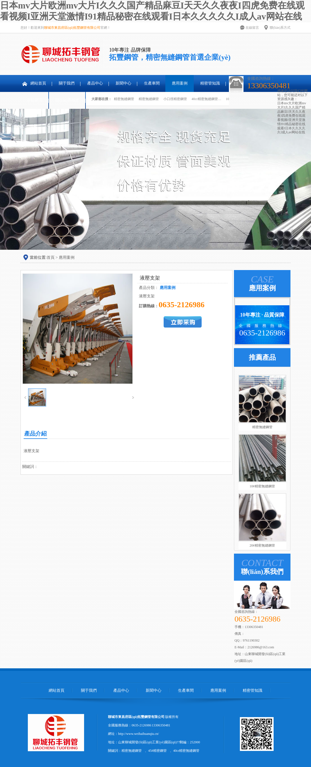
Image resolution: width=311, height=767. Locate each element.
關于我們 (67, 83)
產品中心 (95, 83)
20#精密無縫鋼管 (262, 545)
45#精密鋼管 (157, 751)
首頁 (51, 257)
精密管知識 (210, 83)
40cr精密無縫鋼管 (186, 751)
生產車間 (152, 83)
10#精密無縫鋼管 (262, 486)
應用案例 (180, 83)
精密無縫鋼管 (124, 99)
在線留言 (252, 28)
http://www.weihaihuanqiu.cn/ (138, 734)
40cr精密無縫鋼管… (206, 99)
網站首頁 (38, 83)
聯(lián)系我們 (67, 100)
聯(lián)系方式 (280, 28)
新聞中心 (123, 83)
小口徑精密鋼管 (175, 99)
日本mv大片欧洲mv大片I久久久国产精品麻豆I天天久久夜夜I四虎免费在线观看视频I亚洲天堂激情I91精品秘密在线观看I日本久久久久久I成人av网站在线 (291, 117)
